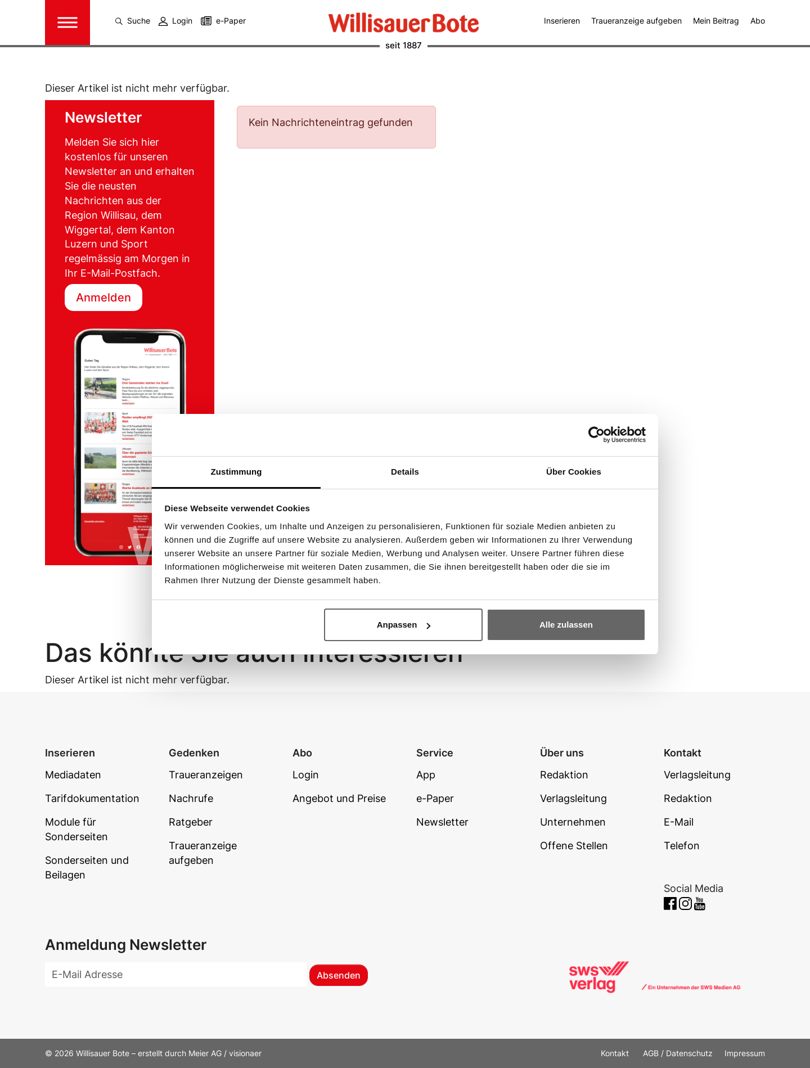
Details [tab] (405, 471)
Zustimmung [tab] (236, 471)
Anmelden (103, 297)
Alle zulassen (566, 624)
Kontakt (616, 1053)
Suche (132, 20)
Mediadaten (73, 775)
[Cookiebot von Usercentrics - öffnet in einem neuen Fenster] (596, 434)
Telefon (682, 845)
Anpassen (404, 624)
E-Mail (679, 822)
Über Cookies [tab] (573, 471)
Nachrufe (191, 798)
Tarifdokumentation (92, 798)
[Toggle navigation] (67, 22)
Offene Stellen (574, 845)
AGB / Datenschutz (678, 1053)
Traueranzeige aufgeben (636, 20)
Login (175, 20)
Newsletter (442, 822)
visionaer (245, 1053)
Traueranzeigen (206, 775)
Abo (757, 20)
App (425, 775)
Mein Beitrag (716, 20)
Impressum (744, 1053)
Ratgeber (191, 822)
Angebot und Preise (339, 798)
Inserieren (562, 20)
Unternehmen (573, 822)
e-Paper (231, 20)
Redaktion (564, 775)
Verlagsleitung (573, 798)
